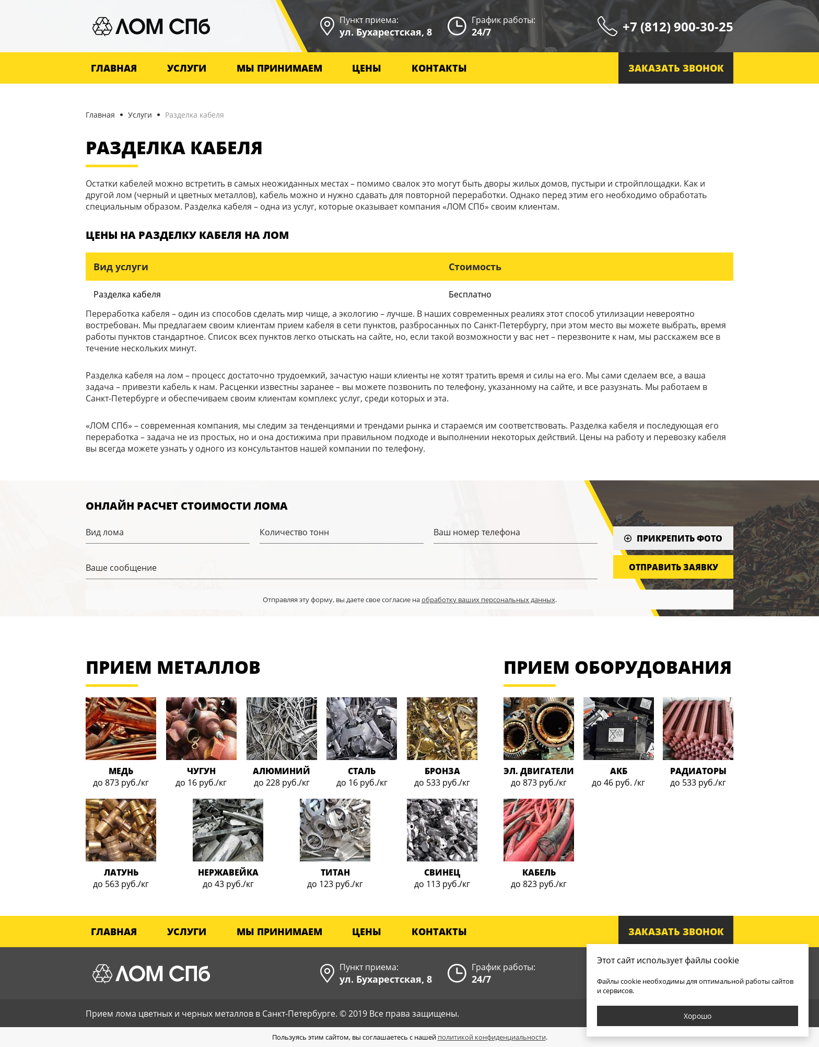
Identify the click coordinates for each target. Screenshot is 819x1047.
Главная (114, 68)
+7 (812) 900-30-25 (678, 26)
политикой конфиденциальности (492, 1037)
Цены (366, 68)
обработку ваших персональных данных (488, 599)
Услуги (140, 115)
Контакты (439, 68)
